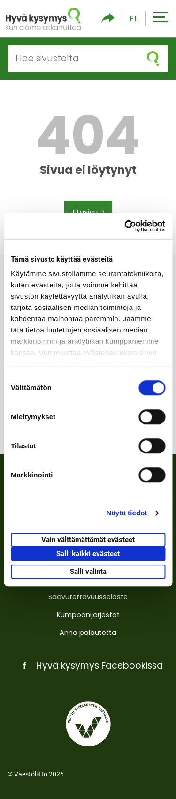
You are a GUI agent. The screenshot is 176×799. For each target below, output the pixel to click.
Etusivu (88, 212)
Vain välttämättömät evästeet (88, 539)
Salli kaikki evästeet (88, 554)
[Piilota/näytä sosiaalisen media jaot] (108, 18)
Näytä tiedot (127, 513)
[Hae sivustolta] (73, 58)
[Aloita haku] (153, 58)
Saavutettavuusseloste (88, 597)
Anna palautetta (88, 632)
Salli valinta (88, 571)
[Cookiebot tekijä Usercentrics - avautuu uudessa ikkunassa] (125, 226)
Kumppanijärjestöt (88, 614)
